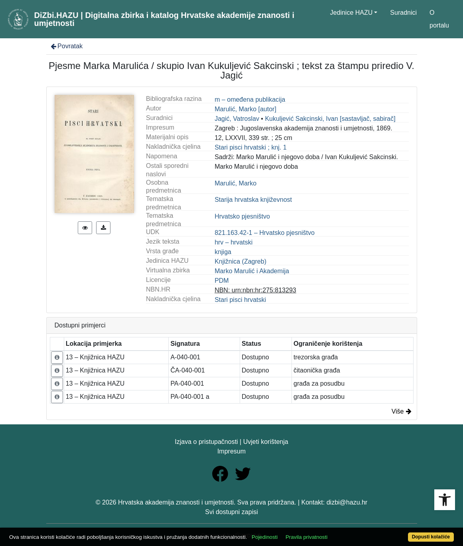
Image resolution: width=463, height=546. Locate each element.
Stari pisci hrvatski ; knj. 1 (251, 147)
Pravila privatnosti (306, 537)
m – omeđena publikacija (250, 99)
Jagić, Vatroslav (237, 118)
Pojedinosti (265, 537)
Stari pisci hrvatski (240, 299)
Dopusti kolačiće (431, 537)
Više (402, 411)
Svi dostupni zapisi (231, 512)
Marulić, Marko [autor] (245, 109)
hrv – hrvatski (233, 242)
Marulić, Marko (235, 183)
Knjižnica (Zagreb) (240, 261)
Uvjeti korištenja (265, 441)
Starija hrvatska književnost (253, 199)
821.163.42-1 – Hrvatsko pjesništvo (265, 232)
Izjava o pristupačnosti (206, 441)
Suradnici (403, 12)
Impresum (231, 451)
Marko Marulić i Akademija (252, 271)
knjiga (223, 251)
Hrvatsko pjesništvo (242, 216)
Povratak (66, 46)
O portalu (439, 19)
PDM (222, 280)
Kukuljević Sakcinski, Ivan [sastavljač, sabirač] (330, 118)
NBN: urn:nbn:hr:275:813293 (255, 290)
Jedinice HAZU (351, 12)
